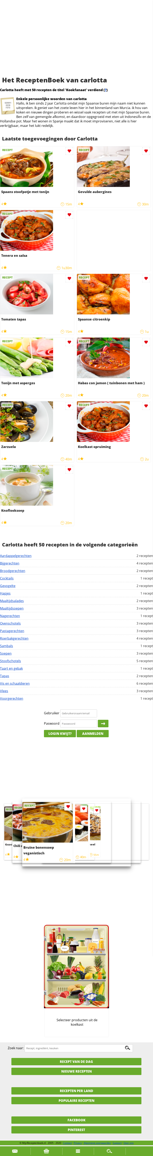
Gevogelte (7, 586)
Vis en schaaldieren (15, 683)
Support (117, 1143)
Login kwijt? (60, 733)
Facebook (76, 1120)
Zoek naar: (16, 1048)
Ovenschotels (10, 623)
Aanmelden (92, 733)
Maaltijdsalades (12, 601)
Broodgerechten (12, 571)
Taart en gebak (11, 668)
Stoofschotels (10, 661)
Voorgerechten (11, 698)
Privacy (78, 1143)
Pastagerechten (12, 631)
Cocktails (7, 578)
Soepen (6, 653)
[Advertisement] (76, 42)
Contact (67, 1143)
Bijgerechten (9, 563)
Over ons (128, 1143)
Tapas (4, 676)
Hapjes (5, 593)
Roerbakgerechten (14, 638)
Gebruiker (51, 713)
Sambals (6, 646)
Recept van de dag (76, 1061)
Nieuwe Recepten (76, 1071)
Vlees (4, 691)
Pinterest (76, 1130)
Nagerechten (10, 616)
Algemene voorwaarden (97, 1143)
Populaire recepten (76, 1100)
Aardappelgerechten (16, 556)
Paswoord (51, 723)
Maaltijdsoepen (12, 608)
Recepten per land (76, 1091)
